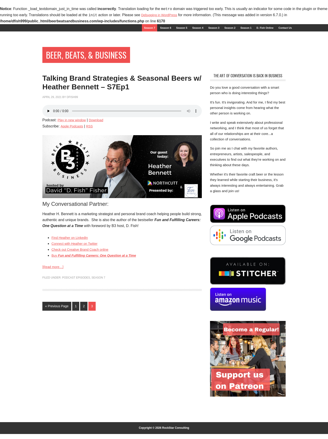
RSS (92, 153)
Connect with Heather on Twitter (77, 270)
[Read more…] (54, 294)
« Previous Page (57, 334)
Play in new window (74, 147)
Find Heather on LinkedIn (71, 264)
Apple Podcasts (73, 153)
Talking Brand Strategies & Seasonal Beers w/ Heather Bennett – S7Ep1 (112, 98)
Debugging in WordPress (161, 15)
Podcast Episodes (76, 305)
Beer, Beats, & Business (97, 59)
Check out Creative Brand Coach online (83, 276)
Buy (99, 282)
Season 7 (98, 305)
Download (100, 147)
